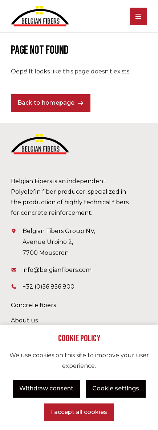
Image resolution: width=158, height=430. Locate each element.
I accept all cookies (79, 412)
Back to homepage (45, 102)
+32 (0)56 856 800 (48, 286)
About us (24, 320)
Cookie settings (115, 388)
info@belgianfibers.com (57, 269)
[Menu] (138, 16)
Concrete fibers (33, 305)
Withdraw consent (46, 388)
